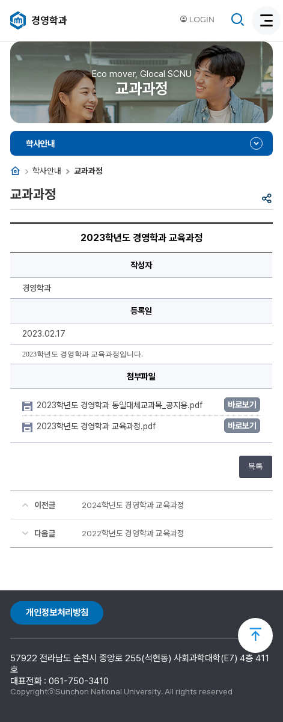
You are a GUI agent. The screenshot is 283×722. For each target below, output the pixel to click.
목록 (255, 466)
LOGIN (197, 19)
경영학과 (49, 20)
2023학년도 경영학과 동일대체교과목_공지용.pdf (121, 405)
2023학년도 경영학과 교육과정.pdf (97, 426)
